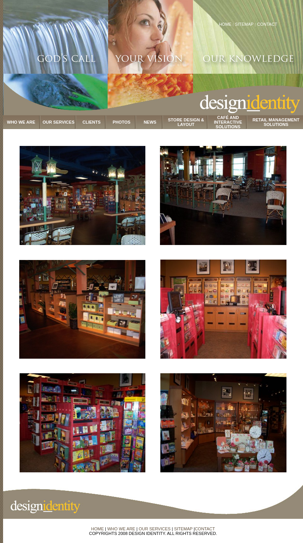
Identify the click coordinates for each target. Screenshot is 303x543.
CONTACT (267, 24)
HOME (225, 24)
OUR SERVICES (59, 122)
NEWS (150, 122)
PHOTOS (121, 122)
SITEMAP (245, 24)
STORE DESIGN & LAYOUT (186, 122)
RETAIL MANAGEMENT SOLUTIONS (276, 122)
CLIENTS (92, 122)
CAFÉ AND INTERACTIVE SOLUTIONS (228, 122)
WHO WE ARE (21, 122)
